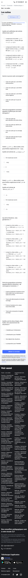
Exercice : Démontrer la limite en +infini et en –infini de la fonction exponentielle (21, 398)
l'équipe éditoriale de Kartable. (19, 22)
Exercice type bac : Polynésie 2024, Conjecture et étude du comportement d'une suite (20, 478)
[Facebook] (13, 574)
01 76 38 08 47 (20, 2)
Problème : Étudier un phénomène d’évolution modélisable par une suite (20, 440)
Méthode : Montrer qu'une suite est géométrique (19, 516)
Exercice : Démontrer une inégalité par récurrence (6, 516)
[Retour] (2, 2)
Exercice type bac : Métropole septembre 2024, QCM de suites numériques (20, 486)
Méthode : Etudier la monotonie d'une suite (20, 506)
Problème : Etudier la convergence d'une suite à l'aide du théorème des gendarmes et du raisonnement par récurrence (20, 418)
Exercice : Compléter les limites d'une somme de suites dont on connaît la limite (7, 413)
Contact (3, 568)
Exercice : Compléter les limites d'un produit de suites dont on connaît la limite (7, 427)
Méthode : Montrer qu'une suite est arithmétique (19, 511)
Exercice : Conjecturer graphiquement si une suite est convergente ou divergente (7, 401)
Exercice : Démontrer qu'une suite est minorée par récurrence (7, 499)
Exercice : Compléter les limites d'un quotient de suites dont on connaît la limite (7, 441)
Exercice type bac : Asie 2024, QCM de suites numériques (20, 463)
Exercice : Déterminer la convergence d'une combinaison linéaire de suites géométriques (7, 481)
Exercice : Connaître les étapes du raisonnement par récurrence (7, 488)
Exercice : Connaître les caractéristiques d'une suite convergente (7, 389)
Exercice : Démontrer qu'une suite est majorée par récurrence (7, 494)
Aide (9, 568)
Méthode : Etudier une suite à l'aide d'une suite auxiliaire (20, 522)
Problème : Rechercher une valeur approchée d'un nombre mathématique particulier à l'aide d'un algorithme (20, 455)
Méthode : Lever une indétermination (20, 502)
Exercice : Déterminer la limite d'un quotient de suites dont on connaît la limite (7, 448)
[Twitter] (17, 574)
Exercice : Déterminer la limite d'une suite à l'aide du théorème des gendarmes (7, 468)
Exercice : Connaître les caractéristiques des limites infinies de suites (7, 377)
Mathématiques (18, 5)
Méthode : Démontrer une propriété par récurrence (20, 492)
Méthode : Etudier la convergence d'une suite (20, 497)
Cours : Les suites (5, 373)
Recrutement (16, 571)
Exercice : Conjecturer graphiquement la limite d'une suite (6, 407)
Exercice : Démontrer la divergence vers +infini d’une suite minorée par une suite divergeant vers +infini (21, 390)
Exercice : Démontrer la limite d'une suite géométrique (21, 384)
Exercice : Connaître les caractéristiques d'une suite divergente (7, 395)
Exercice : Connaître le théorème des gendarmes (7, 462)
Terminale (9, 5)
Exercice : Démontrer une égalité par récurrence (6, 510)
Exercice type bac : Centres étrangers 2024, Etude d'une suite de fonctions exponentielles (21, 469)
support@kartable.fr (9, 545)
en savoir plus (23, 357)
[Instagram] (20, 574)
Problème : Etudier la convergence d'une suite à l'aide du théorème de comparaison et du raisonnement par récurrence (20, 407)
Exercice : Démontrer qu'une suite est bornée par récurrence (7, 505)
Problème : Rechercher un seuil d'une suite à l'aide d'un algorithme (20, 448)
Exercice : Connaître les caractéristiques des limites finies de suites (7, 384)
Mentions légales (5, 571)
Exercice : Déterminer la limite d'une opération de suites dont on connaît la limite (6, 455)
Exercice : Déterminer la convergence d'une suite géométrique (6, 475)
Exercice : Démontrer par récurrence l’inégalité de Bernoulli (20, 378)
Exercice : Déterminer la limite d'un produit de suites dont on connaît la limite (6, 434)
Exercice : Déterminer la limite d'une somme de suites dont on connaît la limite (7, 420)
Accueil (3, 5)
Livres (14, 568)
